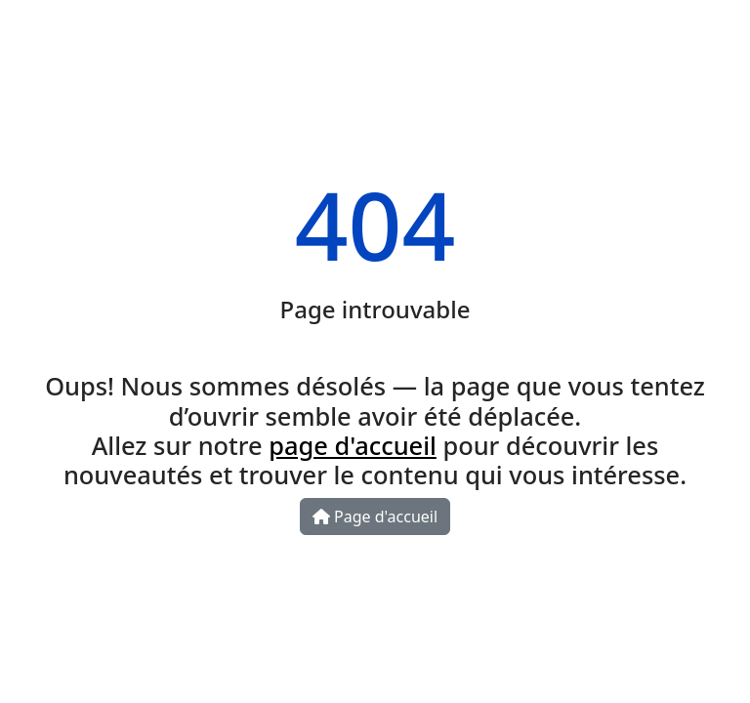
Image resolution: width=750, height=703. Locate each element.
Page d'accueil (375, 516)
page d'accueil (353, 445)
